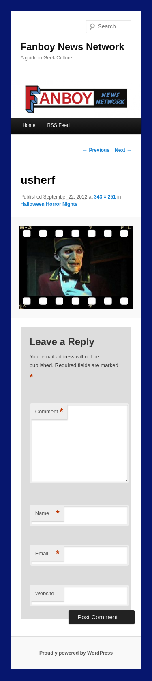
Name (47, 513)
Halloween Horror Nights (49, 204)
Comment (49, 412)
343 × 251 (105, 197)
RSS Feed (58, 125)
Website (44, 593)
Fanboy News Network (72, 46)
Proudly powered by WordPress (76, 653)
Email (47, 554)
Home (28, 125)
